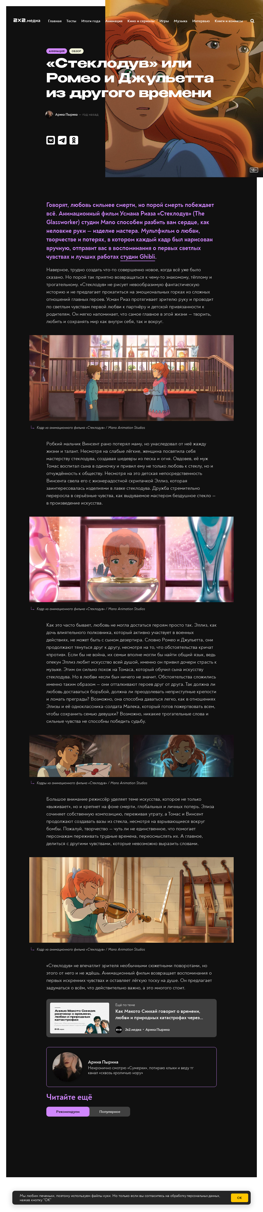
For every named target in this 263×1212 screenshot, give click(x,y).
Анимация (114, 20)
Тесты (72, 20)
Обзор (78, 52)
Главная (55, 20)
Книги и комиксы (229, 20)
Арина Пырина (71, 115)
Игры (164, 20)
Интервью (201, 20)
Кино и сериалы (141, 20)
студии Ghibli (137, 259)
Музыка (181, 20)
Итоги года (91, 20)
